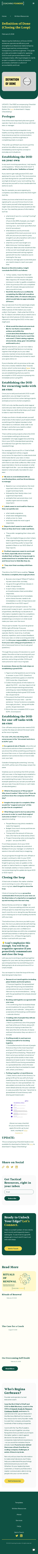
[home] (16, 3)
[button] (33, 3)
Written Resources (21, 16)
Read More (10, 1369)
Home (4, 16)
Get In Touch (13, 1249)
